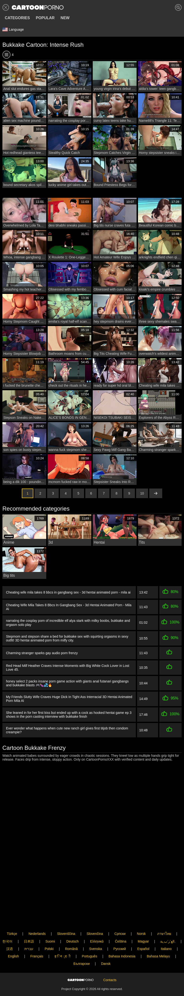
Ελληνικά (97, 926)
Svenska (95, 934)
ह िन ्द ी (62, 941)
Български (82, 949)
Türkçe (12, 919)
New (65, 18)
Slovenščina (66, 919)
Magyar (143, 926)
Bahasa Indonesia (122, 941)
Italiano (166, 934)
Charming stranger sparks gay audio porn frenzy (42, 653)
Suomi (50, 926)
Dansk (106, 949)
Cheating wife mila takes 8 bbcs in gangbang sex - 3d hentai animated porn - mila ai (68, 592)
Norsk (141, 919)
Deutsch (72, 926)
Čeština (120, 926)
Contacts (109, 973)
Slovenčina (94, 919)
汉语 (9, 934)
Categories (17, 18)
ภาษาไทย (164, 919)
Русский (119, 934)
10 (142, 493)
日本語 (29, 926)
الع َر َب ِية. (167, 926)
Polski (49, 934)
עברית (28, 934)
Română (71, 934)
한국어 (7, 926)
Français (36, 941)
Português (89, 941)
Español (143, 934)
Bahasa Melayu (158, 941)
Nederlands (37, 919)
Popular (45, 18)
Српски (120, 919)
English (13, 941)
